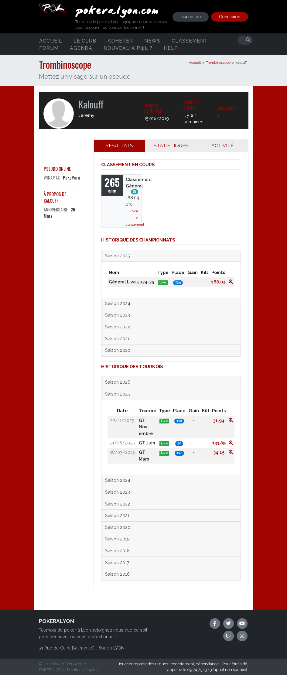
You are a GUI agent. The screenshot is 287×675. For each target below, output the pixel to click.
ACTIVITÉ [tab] (222, 146)
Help (171, 48)
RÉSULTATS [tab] (119, 146)
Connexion (229, 16)
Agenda (81, 48)
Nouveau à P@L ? (128, 48)
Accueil (50, 40)
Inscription (190, 16)
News (152, 40)
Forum (49, 48)
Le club (84, 40)
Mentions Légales (82, 669)
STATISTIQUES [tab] (171, 146)
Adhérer (120, 40)
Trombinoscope (218, 62)
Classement (190, 40)
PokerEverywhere (70, 664)
